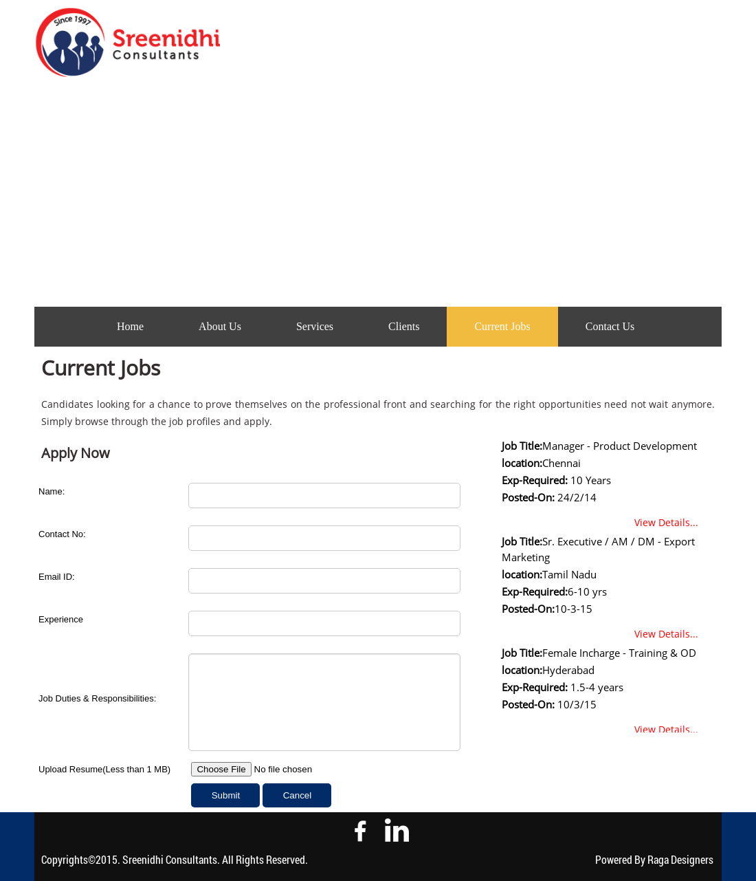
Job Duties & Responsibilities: (97, 698)
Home (130, 326)
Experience (60, 619)
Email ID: (56, 577)
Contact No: (62, 534)
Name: (51, 491)
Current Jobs (502, 326)
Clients (403, 326)
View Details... (666, 522)
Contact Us (610, 326)
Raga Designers (680, 859)
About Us (220, 326)
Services (314, 326)
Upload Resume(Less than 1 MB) (104, 769)
